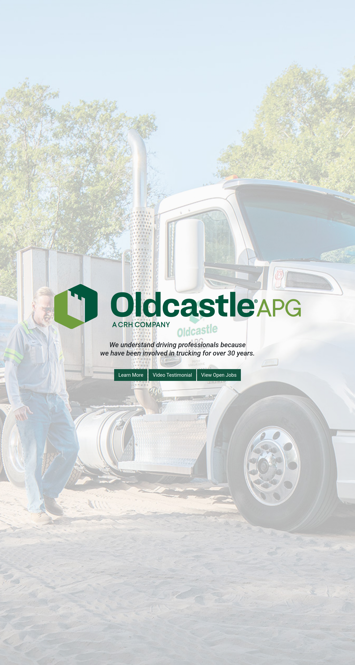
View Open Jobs (219, 375)
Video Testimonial (172, 375)
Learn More (130, 375)
